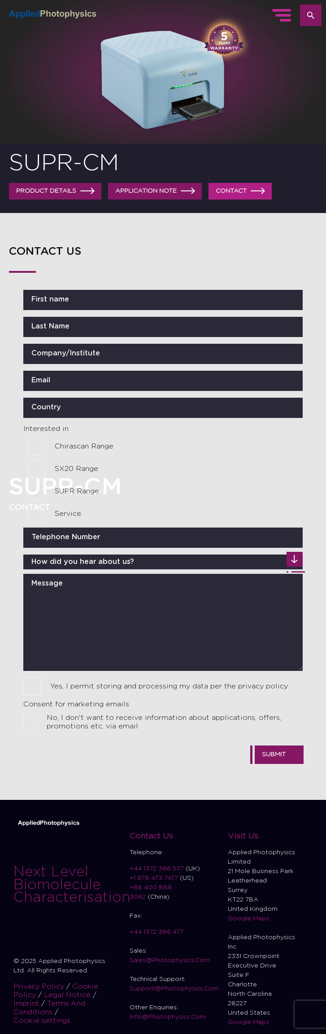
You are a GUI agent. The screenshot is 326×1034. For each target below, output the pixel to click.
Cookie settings (41, 1020)
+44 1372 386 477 (156, 932)
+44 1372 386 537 (158, 868)
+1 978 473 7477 (154, 878)
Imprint (27, 1003)
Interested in (46, 428)
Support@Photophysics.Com (174, 988)
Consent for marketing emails (76, 704)
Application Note (156, 191)
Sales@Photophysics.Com (170, 960)
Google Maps (248, 918)
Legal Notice (68, 994)
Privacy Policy (39, 986)
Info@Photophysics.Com (168, 1017)
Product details (56, 191)
